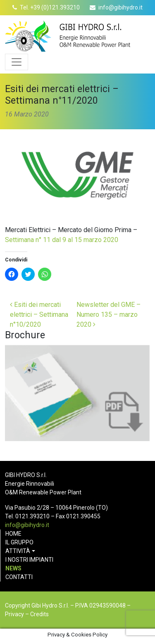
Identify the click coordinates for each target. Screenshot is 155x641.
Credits (39, 614)
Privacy (14, 614)
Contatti (19, 577)
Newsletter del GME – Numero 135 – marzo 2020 (108, 314)
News (13, 568)
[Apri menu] (16, 62)
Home (13, 533)
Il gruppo (19, 542)
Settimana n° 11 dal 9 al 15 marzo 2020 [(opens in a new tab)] (61, 240)
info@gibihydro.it (120, 7)
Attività (17, 551)
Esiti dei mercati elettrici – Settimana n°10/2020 (39, 314)
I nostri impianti (29, 559)
